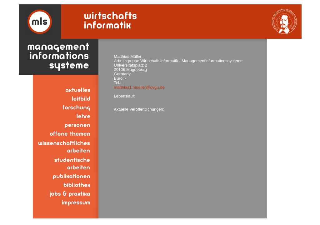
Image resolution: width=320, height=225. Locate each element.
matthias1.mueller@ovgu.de (139, 87)
